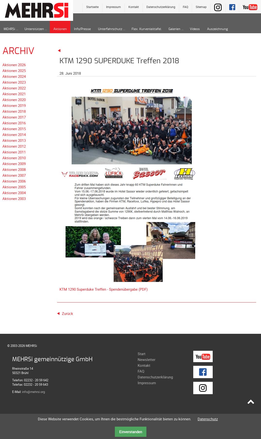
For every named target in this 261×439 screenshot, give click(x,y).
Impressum (113, 7)
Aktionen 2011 (14, 152)
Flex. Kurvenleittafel (146, 29)
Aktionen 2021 (14, 93)
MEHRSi (9, 29)
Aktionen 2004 (14, 192)
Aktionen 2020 (14, 99)
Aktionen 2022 (14, 88)
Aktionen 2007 (14, 175)
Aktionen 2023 (14, 82)
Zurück (67, 313)
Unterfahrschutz (110, 29)
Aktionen (60, 29)
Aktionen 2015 (14, 128)
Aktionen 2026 (14, 64)
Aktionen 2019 (14, 105)
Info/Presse (82, 29)
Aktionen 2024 (14, 76)
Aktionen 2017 (14, 117)
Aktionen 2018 (14, 111)
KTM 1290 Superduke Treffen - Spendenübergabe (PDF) (103, 289)
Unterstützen (34, 29)
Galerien (174, 29)
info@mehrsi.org (33, 392)
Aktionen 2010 (14, 157)
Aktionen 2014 (14, 134)
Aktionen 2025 (14, 70)
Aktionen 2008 (14, 169)
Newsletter (146, 359)
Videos (195, 29)
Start (141, 353)
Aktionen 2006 (14, 181)
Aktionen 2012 (14, 146)
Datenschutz (208, 418)
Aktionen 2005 (14, 186)
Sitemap (201, 7)
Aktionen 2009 (14, 163)
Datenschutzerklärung (160, 7)
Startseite (92, 7)
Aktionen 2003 (14, 198)
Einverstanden (130, 431)
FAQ (185, 7)
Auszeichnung (217, 29)
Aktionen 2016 (14, 122)
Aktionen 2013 (14, 140)
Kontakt (133, 7)
